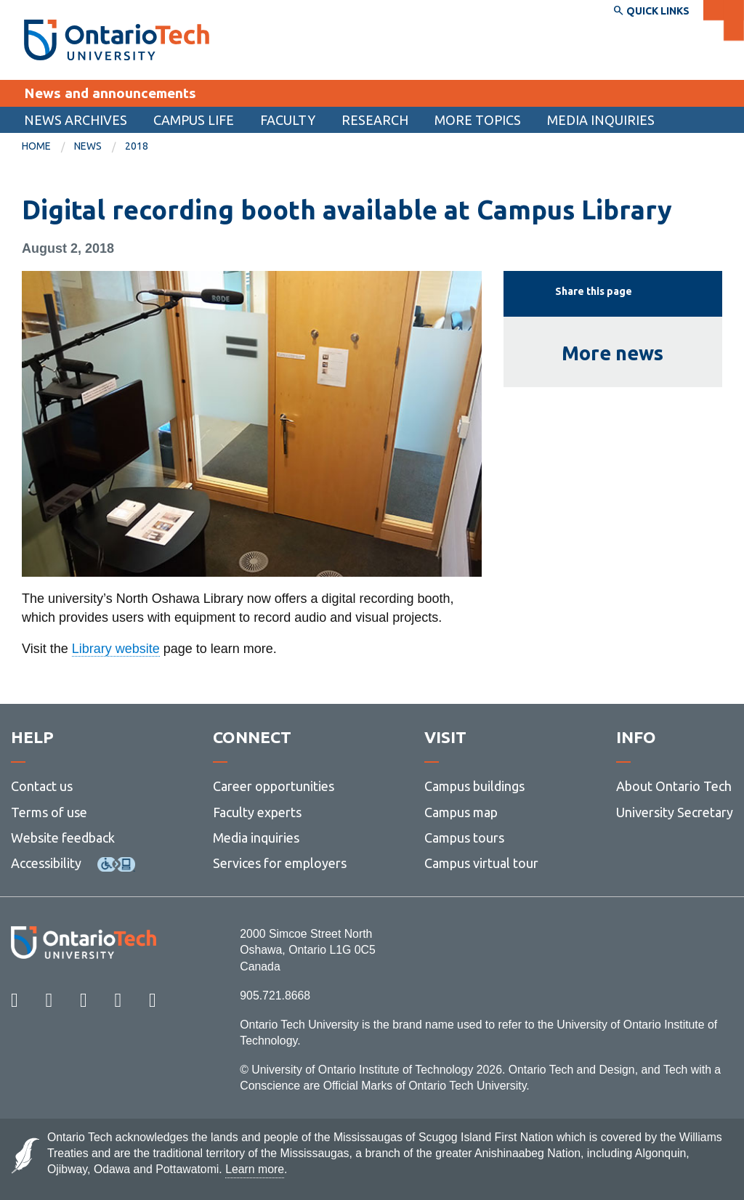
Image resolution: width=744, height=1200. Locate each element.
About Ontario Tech (674, 786)
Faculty (287, 120)
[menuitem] (75, 120)
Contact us (42, 786)
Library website (116, 648)
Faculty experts (257, 812)
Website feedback (63, 837)
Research (374, 120)
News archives (75, 120)
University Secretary (674, 812)
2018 (136, 146)
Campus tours (464, 837)
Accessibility (46, 863)
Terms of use (49, 812)
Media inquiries (601, 120)
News (88, 146)
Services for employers (280, 863)
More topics (477, 120)
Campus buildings (474, 786)
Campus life (193, 120)
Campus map (461, 812)
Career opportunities (273, 786)
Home (36, 146)
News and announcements (110, 93)
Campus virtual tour (481, 863)
